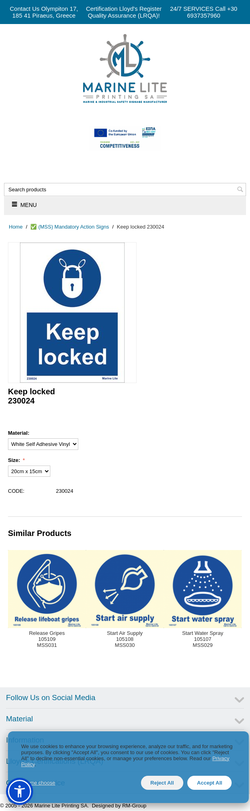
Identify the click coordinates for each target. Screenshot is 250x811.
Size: (15, 460)
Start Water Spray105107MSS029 (202, 639)
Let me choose (38, 783)
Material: (18, 433)
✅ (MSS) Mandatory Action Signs (69, 227)
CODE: (16, 491)
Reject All (162, 783)
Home (16, 227)
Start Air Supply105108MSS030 (125, 639)
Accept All (209, 783)
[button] (19, 791)
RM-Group (134, 806)
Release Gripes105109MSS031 (47, 639)
